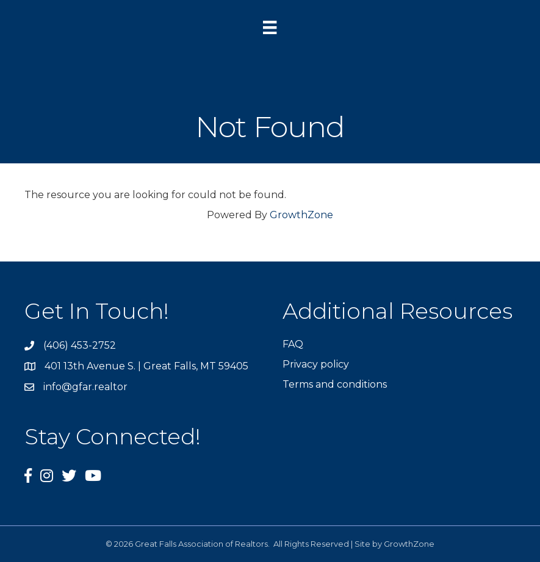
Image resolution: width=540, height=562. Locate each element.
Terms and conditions (335, 384)
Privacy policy (316, 364)
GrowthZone (301, 215)
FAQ (293, 344)
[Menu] (269, 27)
